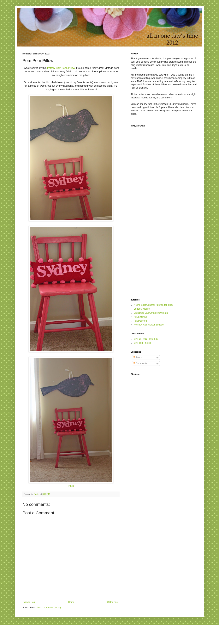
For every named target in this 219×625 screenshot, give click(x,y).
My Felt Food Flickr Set (145, 338)
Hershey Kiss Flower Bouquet (149, 324)
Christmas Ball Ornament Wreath (151, 313)
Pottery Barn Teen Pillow (61, 67)
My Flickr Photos (142, 343)
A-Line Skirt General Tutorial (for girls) (153, 305)
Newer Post (29, 602)
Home (71, 602)
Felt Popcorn (140, 320)
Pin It (71, 485)
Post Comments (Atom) (49, 607)
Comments (140, 363)
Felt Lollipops (140, 316)
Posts (137, 357)
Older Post (112, 602)
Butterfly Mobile (142, 308)
